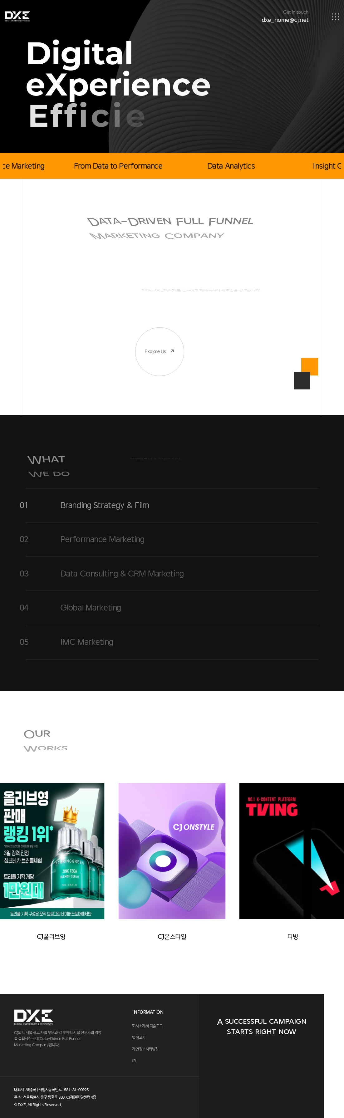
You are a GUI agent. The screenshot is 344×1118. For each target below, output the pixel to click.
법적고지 (138, 1037)
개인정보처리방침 (145, 1049)
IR (134, 1060)
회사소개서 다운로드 (147, 1026)
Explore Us (155, 325)
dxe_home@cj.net (285, 20)
